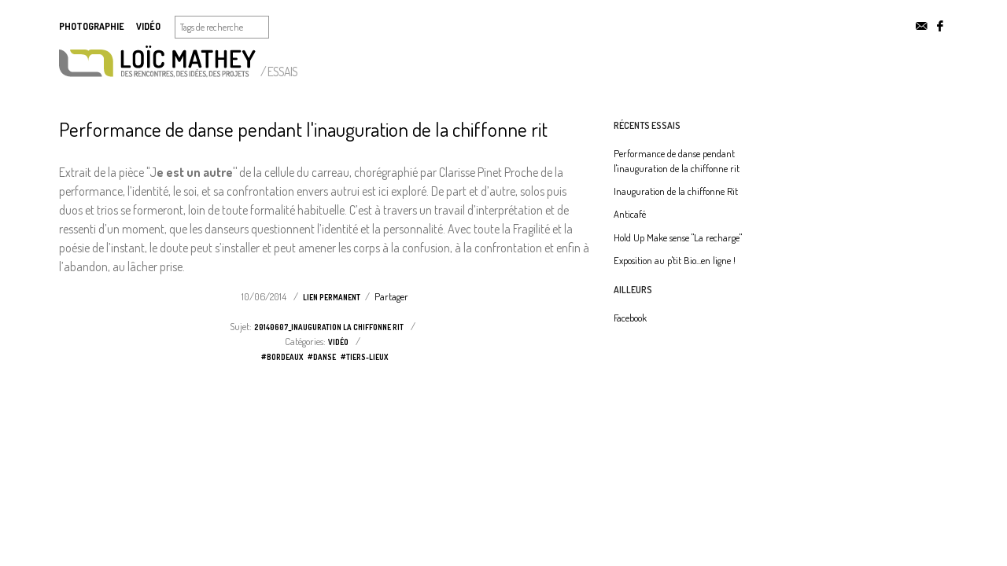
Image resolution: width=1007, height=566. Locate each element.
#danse (322, 357)
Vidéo (148, 26)
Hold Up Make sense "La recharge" (678, 237)
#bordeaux (282, 357)
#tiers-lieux (364, 357)
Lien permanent (331, 297)
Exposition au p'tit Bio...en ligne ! (675, 260)
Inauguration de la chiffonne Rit (676, 191)
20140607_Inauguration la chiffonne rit (329, 327)
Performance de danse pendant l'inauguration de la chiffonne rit (303, 129)
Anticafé (630, 214)
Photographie (91, 26)
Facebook (630, 317)
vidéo (338, 342)
